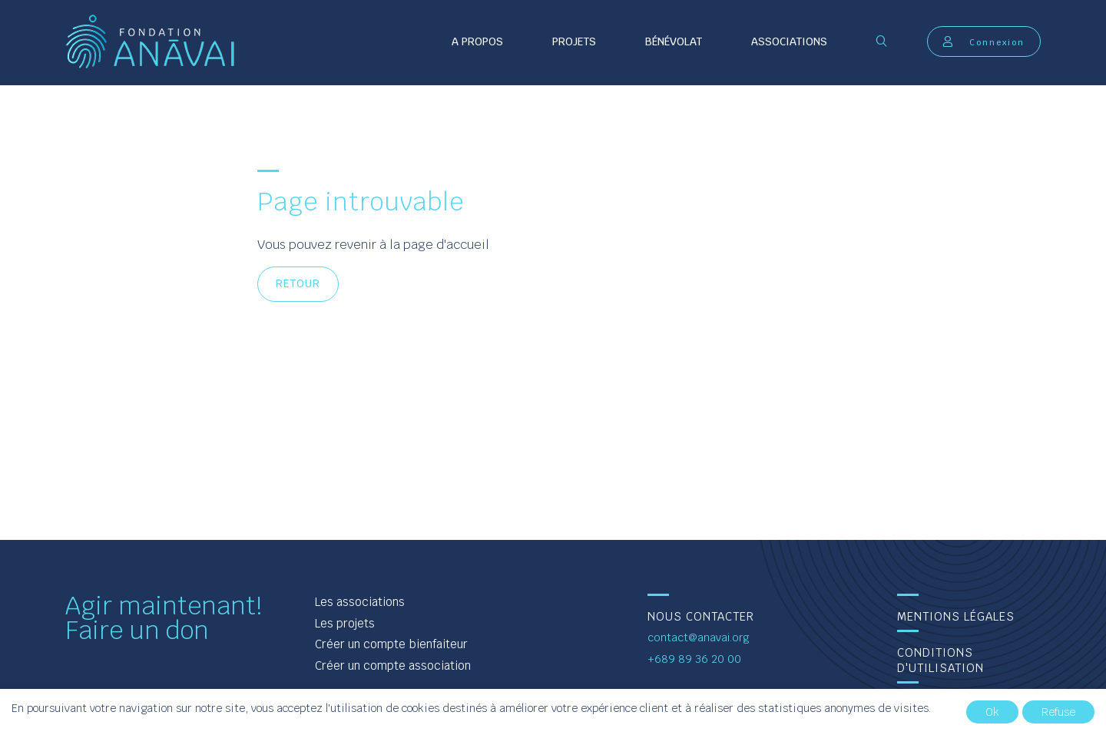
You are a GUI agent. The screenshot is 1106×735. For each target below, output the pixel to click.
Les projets (345, 623)
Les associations (360, 601)
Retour (298, 283)
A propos (477, 41)
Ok (992, 712)
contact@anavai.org (698, 637)
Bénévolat (673, 41)
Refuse (1058, 712)
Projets (574, 41)
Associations (789, 41)
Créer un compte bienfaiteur (391, 644)
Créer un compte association (393, 665)
